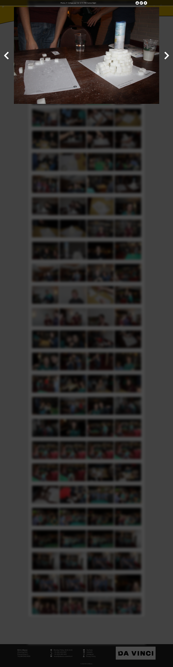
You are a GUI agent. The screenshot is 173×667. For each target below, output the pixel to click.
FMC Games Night (90, 3)
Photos (63, 3)
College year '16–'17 (75, 3)
